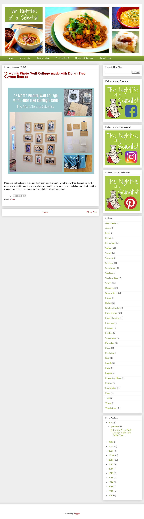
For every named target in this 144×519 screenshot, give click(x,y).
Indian (108, 298)
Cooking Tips (111, 278)
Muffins (109, 333)
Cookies (109, 273)
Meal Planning (112, 318)
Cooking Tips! (62, 58)
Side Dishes (110, 388)
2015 (111, 478)
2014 (111, 482)
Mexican (109, 328)
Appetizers (110, 223)
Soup (107, 393)
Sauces (108, 373)
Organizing (110, 338)
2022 (111, 447)
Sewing (108, 383)
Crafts (12, 199)
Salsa (107, 368)
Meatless (109, 323)
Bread (108, 238)
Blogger (77, 514)
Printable (109, 353)
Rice (107, 358)
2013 (111, 487)
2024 (111, 423)
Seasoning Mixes (113, 378)
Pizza (107, 348)
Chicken (109, 263)
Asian (108, 228)
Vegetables (110, 408)
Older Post (92, 212)
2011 (111, 496)
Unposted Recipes (84, 58)
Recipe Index (43, 58)
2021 (111, 451)
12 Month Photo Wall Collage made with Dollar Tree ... (121, 433)
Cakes (108, 248)
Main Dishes (111, 313)
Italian (108, 303)
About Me (25, 58)
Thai (107, 398)
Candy (108, 253)
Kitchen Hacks (112, 308)
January (115, 427)
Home (10, 58)
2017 (111, 469)
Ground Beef (111, 293)
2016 (111, 473)
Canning (109, 258)
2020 (111, 455)
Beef (107, 233)
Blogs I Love (105, 58)
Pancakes (109, 343)
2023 (111, 442)
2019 (111, 460)
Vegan (108, 403)
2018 (111, 464)
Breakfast (110, 243)
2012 (111, 491)
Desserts (109, 288)
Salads (108, 363)
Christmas (110, 268)
